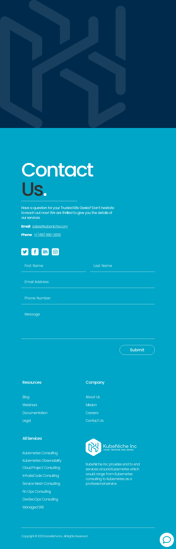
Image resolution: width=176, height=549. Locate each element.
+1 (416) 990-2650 (47, 234)
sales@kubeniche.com (50, 226)
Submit (137, 350)
